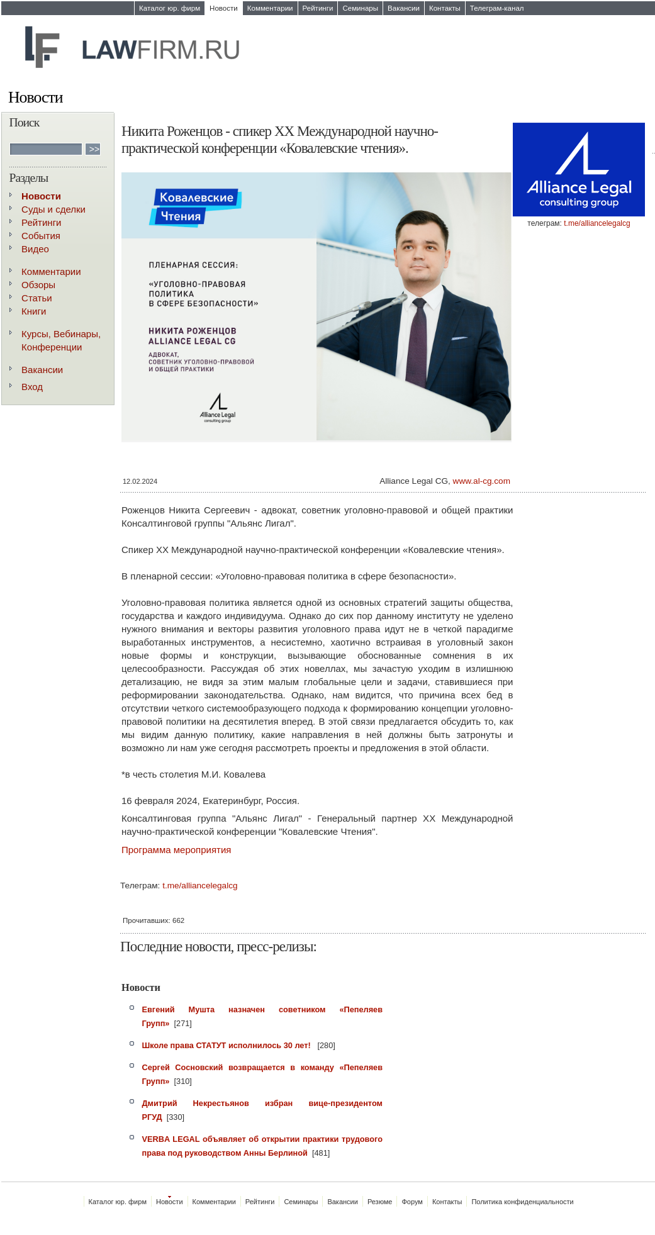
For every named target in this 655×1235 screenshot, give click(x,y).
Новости (224, 8)
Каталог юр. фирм (169, 8)
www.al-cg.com (481, 481)
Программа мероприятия (176, 849)
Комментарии (270, 8)
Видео (35, 248)
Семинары (360, 8)
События (40, 235)
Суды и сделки (53, 209)
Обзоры (38, 284)
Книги (33, 311)
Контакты (445, 8)
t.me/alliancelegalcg (597, 223)
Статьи (36, 298)
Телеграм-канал (497, 8)
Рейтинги (318, 8)
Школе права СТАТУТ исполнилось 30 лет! (227, 1045)
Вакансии (404, 8)
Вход (32, 386)
